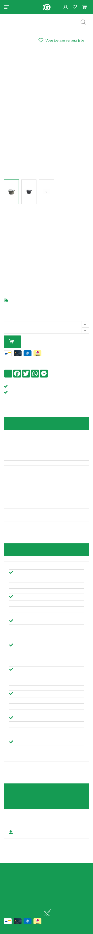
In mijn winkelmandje (11, 346)
